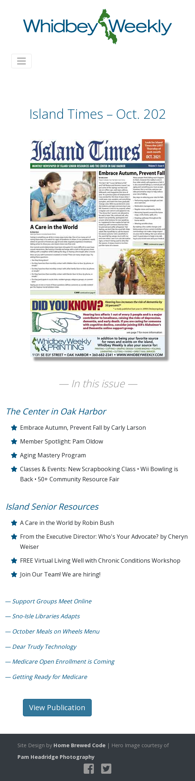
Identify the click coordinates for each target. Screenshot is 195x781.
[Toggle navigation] (21, 61)
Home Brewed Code (79, 745)
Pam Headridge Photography (56, 756)
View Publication (57, 707)
